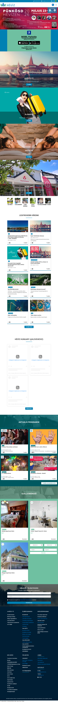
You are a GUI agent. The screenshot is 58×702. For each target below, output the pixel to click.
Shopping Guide (10, 687)
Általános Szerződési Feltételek (44, 664)
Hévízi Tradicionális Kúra (42, 618)
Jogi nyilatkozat (41, 662)
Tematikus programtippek (27, 620)
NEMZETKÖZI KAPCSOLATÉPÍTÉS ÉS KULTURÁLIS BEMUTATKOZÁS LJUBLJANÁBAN (17, 237)
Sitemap (50, 698)
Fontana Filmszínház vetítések (10, 447)
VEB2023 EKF (25, 667)
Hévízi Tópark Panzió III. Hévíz (39, 531)
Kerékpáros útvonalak (26, 632)
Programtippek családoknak (28, 622)
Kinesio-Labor (41, 629)
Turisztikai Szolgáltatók (12, 689)
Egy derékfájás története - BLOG (43, 632)
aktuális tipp (10, 313)
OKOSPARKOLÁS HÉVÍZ (12, 662)
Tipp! (32, 313)
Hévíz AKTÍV (25, 628)
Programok (33, 287)
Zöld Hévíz (10, 287)
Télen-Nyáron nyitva (36, 315)
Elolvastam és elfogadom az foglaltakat (21, 599)
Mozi (3, 445)
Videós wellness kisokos (27, 642)
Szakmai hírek (10, 681)
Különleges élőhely (11, 616)
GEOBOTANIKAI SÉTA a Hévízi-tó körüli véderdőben (39, 262)
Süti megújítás (46, 698)
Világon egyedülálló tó (12, 618)
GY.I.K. (8, 675)
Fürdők (8, 685)
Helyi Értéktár (10, 679)
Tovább (25, 242)
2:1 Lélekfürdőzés (6, 473)
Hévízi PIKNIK (25, 663)
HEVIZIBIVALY (25, 651)
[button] (3, 18)
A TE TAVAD (9, 624)
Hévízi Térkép (10, 666)
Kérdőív (8, 660)
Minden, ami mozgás (26, 634)
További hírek (29, 326)
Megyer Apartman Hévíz (8, 573)
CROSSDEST (25, 658)
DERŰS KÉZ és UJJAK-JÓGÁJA (39, 447)
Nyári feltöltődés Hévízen (37, 236)
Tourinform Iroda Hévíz (12, 658)
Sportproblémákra (41, 627)
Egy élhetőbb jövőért (13, 289)
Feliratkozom (29, 602)
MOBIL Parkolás (29, 38)
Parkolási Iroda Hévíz (29, 48)
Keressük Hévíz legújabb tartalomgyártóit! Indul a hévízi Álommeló (16, 265)
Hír (8, 233)
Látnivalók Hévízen (26, 616)
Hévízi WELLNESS (26, 640)
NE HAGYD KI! (25, 614)
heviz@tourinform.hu (42, 671)
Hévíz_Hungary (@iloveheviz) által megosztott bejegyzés (19, 373)
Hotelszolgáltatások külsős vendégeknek (28, 646)
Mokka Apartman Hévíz (8, 531)
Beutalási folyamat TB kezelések (42, 625)
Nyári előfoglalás (12, 315)
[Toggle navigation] (56, 4)
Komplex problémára (42, 616)
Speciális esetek (41, 620)
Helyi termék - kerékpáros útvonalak (27, 661)
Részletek (24, 539)
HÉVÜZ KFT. (29, 49)
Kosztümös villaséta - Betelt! (38, 473)
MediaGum (41, 698)
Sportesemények (25, 636)
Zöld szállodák (10, 670)
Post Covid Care (41, 622)
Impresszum (40, 660)
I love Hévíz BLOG (10, 620)
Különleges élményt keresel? (38, 289)
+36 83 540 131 (41, 675)
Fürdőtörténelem (10, 614)
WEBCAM (9, 668)
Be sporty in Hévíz (25, 630)
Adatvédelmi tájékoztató (43, 658)
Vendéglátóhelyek (11, 691)
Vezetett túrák (25, 624)
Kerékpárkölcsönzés (26, 649)
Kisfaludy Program (26, 665)
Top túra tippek (25, 638)
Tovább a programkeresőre (49, 483)
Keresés (43, 553)
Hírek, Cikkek (10, 674)
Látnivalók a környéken (26, 618)
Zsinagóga (24, 626)
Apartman (4, 529)
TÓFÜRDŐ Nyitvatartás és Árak (13, 664)
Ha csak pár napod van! (42, 614)
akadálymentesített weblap (11, 698)
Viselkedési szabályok (12, 683)
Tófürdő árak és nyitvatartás (13, 622)
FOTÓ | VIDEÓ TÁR (11, 677)
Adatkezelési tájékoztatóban (26, 599)
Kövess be (29, 408)
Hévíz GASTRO (25, 644)
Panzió (33, 529)
